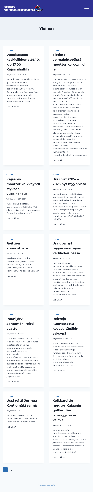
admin (13, 74)
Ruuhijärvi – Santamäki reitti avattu (20, 324)
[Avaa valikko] (86, 8)
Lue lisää (12, 107)
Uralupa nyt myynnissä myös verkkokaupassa (67, 248)
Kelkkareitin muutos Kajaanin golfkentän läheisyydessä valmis (67, 410)
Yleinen (9, 50)
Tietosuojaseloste (46, 485)
